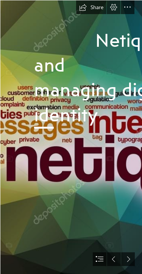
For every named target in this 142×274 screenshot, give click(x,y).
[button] (91, 7)
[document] (71, 137)
